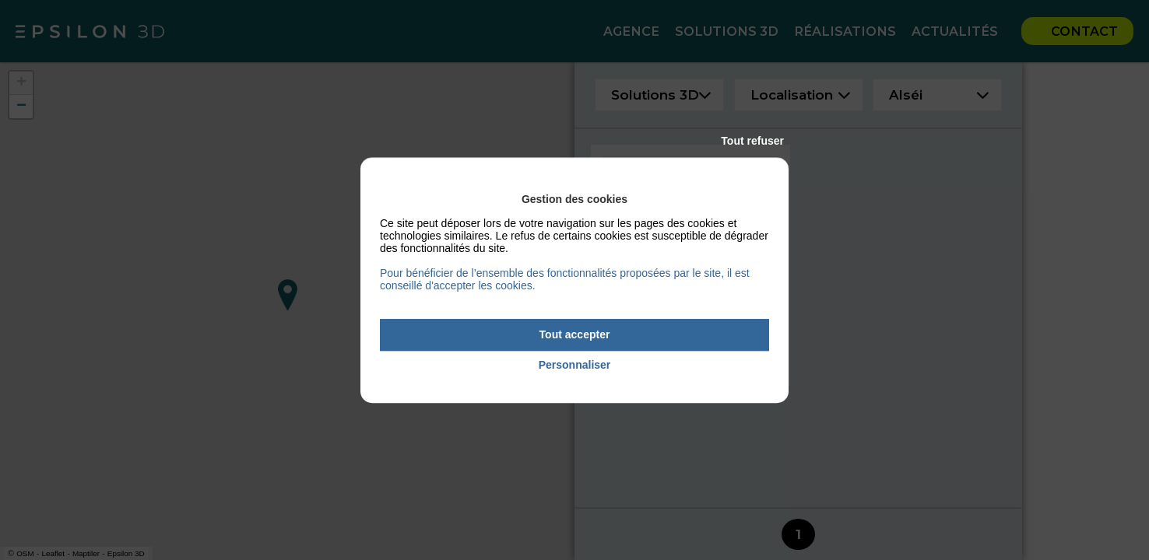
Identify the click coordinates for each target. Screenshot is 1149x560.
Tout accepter (574, 334)
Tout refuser (752, 141)
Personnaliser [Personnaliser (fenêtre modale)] (575, 365)
